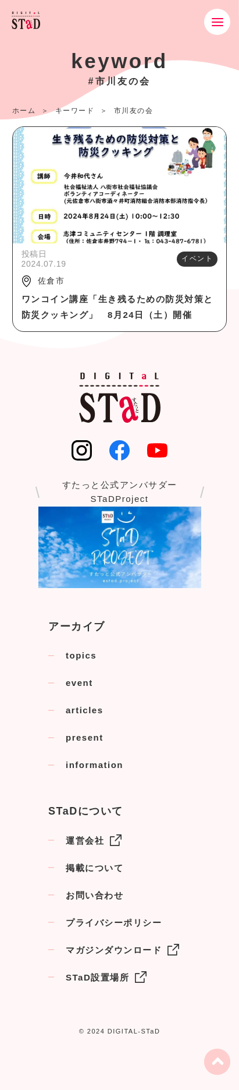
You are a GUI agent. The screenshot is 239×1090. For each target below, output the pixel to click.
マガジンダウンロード (122, 949)
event (79, 683)
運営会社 (94, 840)
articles (85, 710)
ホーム (24, 111)
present (85, 737)
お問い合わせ (94, 895)
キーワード (75, 111)
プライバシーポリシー (114, 923)
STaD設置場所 (106, 977)
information (94, 765)
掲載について (94, 868)
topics (81, 655)
